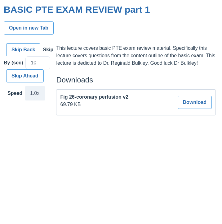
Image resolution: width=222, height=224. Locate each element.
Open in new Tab (28, 27)
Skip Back (23, 49)
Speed (14, 93)
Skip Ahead (24, 75)
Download (194, 102)
